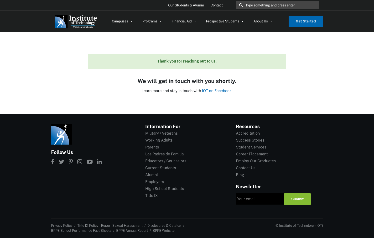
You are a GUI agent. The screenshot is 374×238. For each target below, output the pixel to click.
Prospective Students (225, 21)
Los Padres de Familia (164, 154)
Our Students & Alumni (186, 5)
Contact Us (245, 168)
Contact (217, 5)
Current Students (160, 168)
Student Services (251, 147)
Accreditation (248, 133)
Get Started (306, 21)
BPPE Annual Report (132, 231)
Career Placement (252, 154)
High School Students (164, 188)
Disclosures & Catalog (164, 225)
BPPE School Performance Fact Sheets (81, 231)
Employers (154, 182)
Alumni (151, 175)
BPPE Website (164, 231)
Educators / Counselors (165, 161)
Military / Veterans (161, 133)
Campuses (122, 21)
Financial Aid (184, 21)
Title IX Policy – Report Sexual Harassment (110, 225)
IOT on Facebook (217, 91)
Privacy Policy (62, 225)
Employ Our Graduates (256, 161)
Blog (240, 175)
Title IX (151, 195)
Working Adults (159, 140)
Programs (152, 21)
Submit (297, 199)
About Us (263, 21)
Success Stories (250, 140)
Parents (152, 147)
